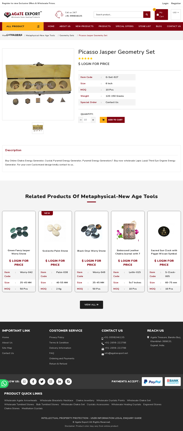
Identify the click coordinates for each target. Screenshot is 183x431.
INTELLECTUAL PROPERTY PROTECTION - (65, 418)
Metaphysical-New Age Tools (40, 36)
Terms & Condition (59, 342)
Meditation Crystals (32, 408)
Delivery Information (60, 348)
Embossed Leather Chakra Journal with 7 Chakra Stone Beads (127, 253)
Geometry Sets (67, 36)
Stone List (145, 26)
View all (91, 304)
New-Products (85, 26)
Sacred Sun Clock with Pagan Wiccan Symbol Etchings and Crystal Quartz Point (164, 255)
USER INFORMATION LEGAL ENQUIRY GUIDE (116, 418)
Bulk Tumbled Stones (47, 404)
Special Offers (124, 26)
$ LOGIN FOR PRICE (94, 64)
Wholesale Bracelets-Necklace (56, 400)
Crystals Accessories (98, 404)
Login (165, 3)
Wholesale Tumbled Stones (19, 404)
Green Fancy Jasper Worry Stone (19, 252)
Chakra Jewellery (85, 400)
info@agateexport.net (116, 353)
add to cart (111, 120)
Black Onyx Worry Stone (91, 250)
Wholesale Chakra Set (139, 400)
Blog (159, 26)
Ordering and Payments (61, 358)
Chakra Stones (12, 408)
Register (176, 3)
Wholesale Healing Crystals (126, 404)
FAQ (51, 353)
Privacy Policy (56, 337)
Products (105, 26)
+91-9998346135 (114, 337)
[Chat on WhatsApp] (4, 383)
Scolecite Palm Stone (55, 250)
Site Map (7, 348)
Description (13, 150)
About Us (64, 26)
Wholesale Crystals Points (110, 400)
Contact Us (174, 26)
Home (51, 26)
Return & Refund (58, 363)
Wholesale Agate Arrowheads (20, 400)
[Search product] (122, 15)
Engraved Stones (152, 404)
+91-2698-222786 (115, 342)
